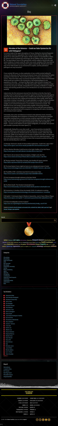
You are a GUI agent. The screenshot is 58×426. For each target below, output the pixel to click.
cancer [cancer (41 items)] (12, 242)
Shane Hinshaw (10, 332)
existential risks (34, 207)
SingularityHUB (8, 376)
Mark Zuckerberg (8, 269)
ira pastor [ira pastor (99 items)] (23, 244)
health (42, 207)
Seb (7, 344)
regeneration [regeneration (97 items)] (16, 246)
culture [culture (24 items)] (20, 242)
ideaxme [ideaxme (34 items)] (5, 244)
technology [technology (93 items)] (40, 246)
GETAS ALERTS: (33, 401)
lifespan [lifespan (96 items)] (37, 244)
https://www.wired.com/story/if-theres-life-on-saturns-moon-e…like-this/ (25, 156)
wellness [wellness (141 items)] (53, 246)
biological (20, 207)
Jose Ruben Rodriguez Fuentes (14, 315)
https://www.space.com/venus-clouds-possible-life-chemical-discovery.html (26, 145)
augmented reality (8, 280)
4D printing (6, 259)
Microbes (5, 209)
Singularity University (9, 266)
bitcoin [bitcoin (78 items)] (53, 240)
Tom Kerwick (10, 207)
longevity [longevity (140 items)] (43, 244)
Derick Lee (8, 327)
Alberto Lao (9, 329)
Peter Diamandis (8, 260)
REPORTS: (32, 407)
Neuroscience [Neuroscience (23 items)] (50, 244)
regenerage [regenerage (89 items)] (9, 246)
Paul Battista (9, 307)
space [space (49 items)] (30, 246)
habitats (39, 207)
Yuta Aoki (8, 325)
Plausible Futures (8, 374)
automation (7, 282)
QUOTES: (31, 414)
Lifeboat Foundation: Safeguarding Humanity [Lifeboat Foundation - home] (25, 5)
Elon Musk (6, 265)
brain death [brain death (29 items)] (8, 242)
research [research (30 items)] (21, 246)
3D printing (6, 257)
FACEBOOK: (19, 398)
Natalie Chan (9, 336)
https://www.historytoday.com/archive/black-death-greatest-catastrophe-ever (27, 186)
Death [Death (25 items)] (21, 242)
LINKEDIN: (20, 401)
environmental (25, 207)
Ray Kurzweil (7, 263)
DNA (5, 262)
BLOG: (31, 403)
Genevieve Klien (10, 295)
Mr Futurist (6, 371)
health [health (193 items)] (43, 242)
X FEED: (20, 403)
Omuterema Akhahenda (12, 319)
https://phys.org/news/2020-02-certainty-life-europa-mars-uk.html (23, 162)
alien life (15, 207)
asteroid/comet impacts (10, 277)
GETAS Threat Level (29, 393)
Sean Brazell (9, 338)
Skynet (5, 268)
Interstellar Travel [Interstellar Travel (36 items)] (17, 244)
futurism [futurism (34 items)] (37, 242)
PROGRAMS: (32, 410)
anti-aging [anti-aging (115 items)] (16, 240)
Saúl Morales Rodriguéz (12, 297)
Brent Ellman (9, 342)
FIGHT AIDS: (21, 407)
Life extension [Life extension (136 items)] (30, 244)
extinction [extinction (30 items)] (30, 242)
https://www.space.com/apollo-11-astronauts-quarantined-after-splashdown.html (28, 198)
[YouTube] (46, 419)
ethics (29, 207)
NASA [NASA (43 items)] (47, 244)
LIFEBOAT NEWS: (33, 398)
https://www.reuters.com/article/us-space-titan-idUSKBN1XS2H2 (23, 173)
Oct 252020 (6, 50)
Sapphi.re (25, 419)
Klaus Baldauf (9, 321)
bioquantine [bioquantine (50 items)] (29, 240)
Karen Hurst (9, 313)
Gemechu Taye (10, 309)
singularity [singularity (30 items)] (27, 246)
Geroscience (7, 367)
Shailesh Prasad (10, 305)
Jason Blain (9, 348)
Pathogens (10, 209)
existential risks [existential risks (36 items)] (26, 242)
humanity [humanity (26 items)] (54, 242)
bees (5, 283)
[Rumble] (49, 419)
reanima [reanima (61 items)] (4, 246)
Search (55, 220)
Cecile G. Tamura (10, 323)
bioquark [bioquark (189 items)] (35, 240)
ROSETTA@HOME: (19, 412)
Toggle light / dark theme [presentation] (56, 5)
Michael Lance (9, 346)
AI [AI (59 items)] (7, 240)
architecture (7, 276)
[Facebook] (37, 419)
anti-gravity (6, 274)
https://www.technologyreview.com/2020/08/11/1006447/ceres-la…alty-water (27, 168)
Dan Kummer (9, 317)
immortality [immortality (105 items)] (10, 244)
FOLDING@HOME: (19, 410)
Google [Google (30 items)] (40, 242)
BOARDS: (31, 405)
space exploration (15, 209)
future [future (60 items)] (33, 242)
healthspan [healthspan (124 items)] (49, 242)
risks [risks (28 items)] (24, 246)
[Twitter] (40, 419)
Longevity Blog (7, 369)
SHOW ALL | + (6, 356)
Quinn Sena (9, 301)
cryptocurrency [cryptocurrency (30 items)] (16, 242)
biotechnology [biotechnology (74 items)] (47, 240)
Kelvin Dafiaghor (10, 311)
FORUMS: (25, 414)
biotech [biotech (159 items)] (41, 240)
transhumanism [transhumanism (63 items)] (47, 246)
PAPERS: (31, 412)
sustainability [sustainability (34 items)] (34, 246)
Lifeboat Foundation (10, 419)
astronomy (6, 279)
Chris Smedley (9, 354)
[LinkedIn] (43, 419)
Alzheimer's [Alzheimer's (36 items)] (11, 240)
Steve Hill (8, 340)
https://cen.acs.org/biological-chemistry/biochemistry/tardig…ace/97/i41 (25, 203)
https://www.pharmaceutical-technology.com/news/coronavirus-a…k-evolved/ (27, 192)
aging (5, 271)
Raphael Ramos (10, 334)
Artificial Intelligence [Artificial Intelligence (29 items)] (23, 240)
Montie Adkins (9, 350)
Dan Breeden (9, 303)
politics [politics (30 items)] (53, 244)
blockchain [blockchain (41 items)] (5, 242)
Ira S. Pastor (9, 352)
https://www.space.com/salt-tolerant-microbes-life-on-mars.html (23, 151)
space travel (46, 207)
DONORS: (24, 405)
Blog (29, 12)
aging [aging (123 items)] (5, 240)
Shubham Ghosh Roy (11, 299)
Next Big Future (8, 373)
